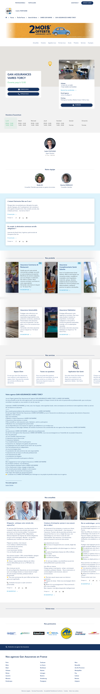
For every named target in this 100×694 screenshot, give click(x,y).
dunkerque (15, 681)
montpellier (84, 670)
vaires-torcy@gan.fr (66, 95)
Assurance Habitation (68, 310)
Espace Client (87, 3)
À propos (90, 43)
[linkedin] (23, 218)
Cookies (66, 691)
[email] (26, 218)
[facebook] (16, 218)
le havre (50, 665)
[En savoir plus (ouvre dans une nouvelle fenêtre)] (50, 30)
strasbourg (50, 678)
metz (15, 665)
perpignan (50, 681)
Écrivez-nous (62, 43)
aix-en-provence (84, 668)
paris (15, 662)
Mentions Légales (26, 691)
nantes (50, 670)
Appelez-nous (52, 43)
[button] (11, 30)
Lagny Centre (9, 485)
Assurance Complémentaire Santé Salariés (68, 267)
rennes (84, 678)
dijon (15, 668)
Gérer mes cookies (73, 691)
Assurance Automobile (28, 310)
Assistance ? (75, 3)
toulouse (50, 662)
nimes (15, 673)
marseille (84, 665)
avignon (84, 681)
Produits (76, 43)
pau (84, 673)
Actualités (36, 43)
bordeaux (50, 668)
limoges (50, 673)
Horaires (43, 43)
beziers (50, 676)
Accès (69, 43)
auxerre (15, 676)
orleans (15, 670)
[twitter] (19, 218)
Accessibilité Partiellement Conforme (53, 691)
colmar (84, 676)
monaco (15, 678)
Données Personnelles (37, 691)
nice (84, 662)
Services (83, 43)
